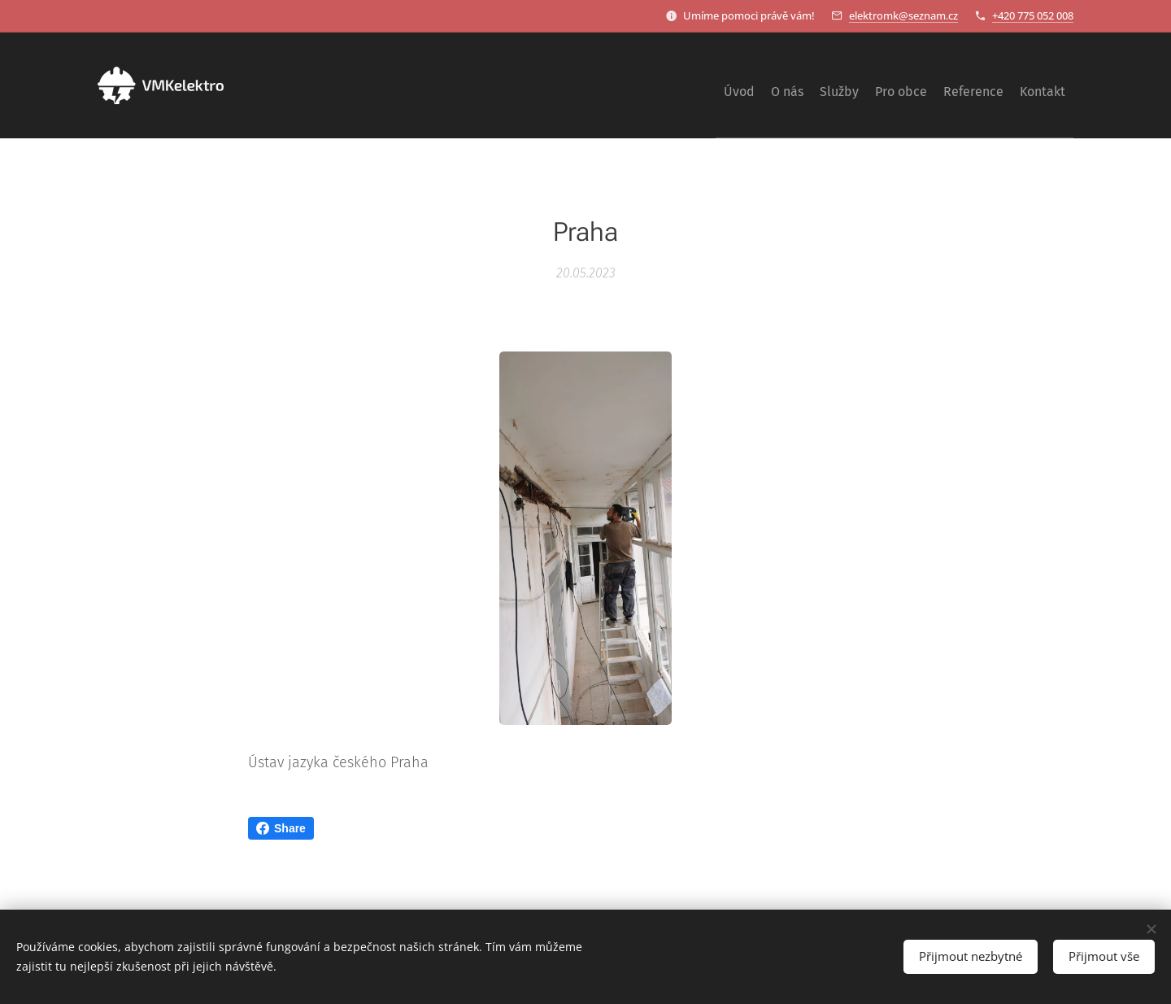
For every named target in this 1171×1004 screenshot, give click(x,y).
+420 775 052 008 (1032, 15)
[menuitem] (912, 85)
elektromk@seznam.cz (903, 15)
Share (281, 828)
